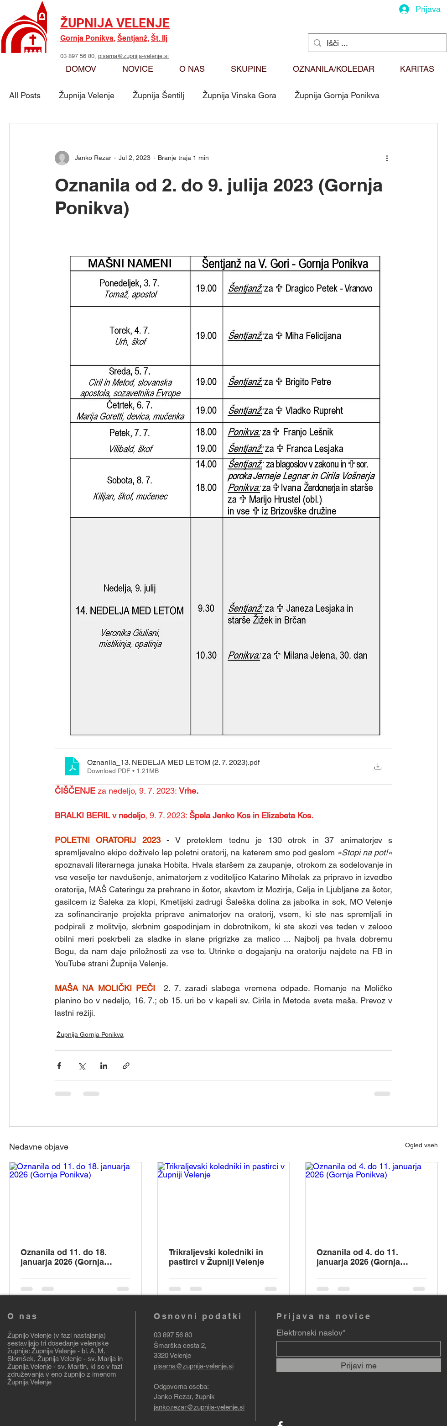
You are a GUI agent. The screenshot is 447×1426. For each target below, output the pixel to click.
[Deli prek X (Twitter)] (81, 1065)
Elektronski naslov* (311, 1333)
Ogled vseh (421, 1145)
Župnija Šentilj (158, 95)
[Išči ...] (377, 43)
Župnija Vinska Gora (239, 95)
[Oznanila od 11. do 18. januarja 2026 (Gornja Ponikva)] (75, 1199)
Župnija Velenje (86, 95)
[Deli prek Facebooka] (59, 1065)
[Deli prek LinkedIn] (103, 1065)
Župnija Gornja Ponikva (337, 95)
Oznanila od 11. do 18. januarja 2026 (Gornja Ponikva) (64, 1257)
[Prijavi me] (358, 1365)
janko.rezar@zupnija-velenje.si (199, 1407)
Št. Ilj (159, 38)
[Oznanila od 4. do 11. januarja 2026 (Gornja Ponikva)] (371, 1199)
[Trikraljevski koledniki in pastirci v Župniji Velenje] (224, 1199)
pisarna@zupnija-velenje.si (133, 56)
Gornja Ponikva (87, 38)
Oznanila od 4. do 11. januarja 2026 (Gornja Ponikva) (358, 1257)
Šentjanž (132, 38)
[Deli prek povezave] (126, 1065)
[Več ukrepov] (386, 158)
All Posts (25, 95)
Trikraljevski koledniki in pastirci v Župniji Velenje (216, 1257)
